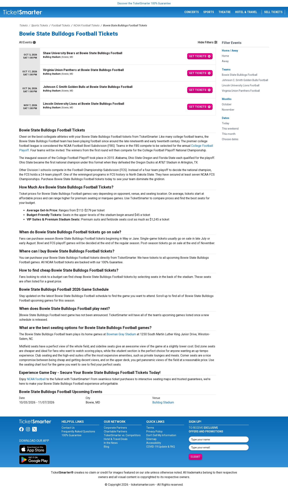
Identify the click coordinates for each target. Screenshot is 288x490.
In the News (111, 442)
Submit (195, 456)
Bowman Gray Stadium (121, 334)
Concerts (191, 12)
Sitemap (151, 439)
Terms (150, 427)
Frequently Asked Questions (78, 431)
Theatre (224, 12)
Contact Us (68, 427)
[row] (117, 56)
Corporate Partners (115, 427)
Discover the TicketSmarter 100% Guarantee (144, 3)
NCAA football (36, 379)
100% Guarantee (71, 435)
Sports (208, 12)
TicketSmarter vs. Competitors (122, 435)
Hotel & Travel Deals (116, 439)
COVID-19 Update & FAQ (160, 446)
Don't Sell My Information (161, 435)
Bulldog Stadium (163, 402)
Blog (106, 446)
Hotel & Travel (246, 12)
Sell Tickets (273, 12)
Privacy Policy (154, 431)
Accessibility (153, 442)
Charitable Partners (115, 431)
